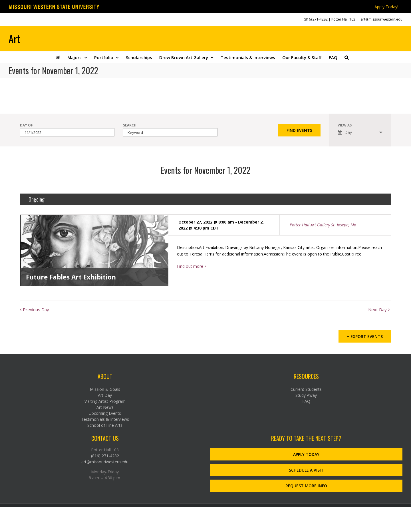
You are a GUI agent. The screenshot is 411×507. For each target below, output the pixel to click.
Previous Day (36, 309)
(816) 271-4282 (316, 19)
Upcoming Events (105, 412)
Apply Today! (386, 6)
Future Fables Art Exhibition (71, 277)
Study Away (306, 394)
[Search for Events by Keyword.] (170, 132)
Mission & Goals (105, 388)
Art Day (105, 394)
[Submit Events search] (299, 130)
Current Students (306, 388)
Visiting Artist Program (105, 400)
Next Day (377, 309)
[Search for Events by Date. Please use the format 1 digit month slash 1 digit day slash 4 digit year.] (67, 132)
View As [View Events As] (345, 125)
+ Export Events (365, 335)
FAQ (306, 400)
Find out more (190, 266)
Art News (105, 406)
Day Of (26, 125)
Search (129, 125)
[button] (346, 57)
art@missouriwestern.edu (381, 19)
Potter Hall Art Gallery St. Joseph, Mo (323, 225)
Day (345, 132)
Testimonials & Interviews (105, 418)
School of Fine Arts (104, 424)
